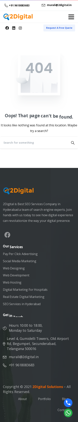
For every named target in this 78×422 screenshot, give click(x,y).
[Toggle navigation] (71, 17)
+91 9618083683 (17, 5)
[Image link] (20, 192)
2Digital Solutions (47, 388)
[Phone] (68, 403)
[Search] (34, 142)
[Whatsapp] (68, 413)
